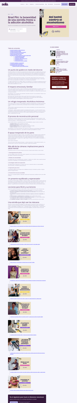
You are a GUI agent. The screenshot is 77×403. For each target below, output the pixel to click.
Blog (46, 4)
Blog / (9, 14)
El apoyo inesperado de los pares (16, 54)
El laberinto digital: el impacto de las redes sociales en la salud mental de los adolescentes (25, 298)
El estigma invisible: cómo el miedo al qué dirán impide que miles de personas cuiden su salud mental (27, 372)
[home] (5, 4)
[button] (23, 4)
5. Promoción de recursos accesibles (20, 60)
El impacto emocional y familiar (15, 51)
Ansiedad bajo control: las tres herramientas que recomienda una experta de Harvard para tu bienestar (28, 280)
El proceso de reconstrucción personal (16, 53)
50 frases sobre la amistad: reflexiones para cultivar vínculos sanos (21, 390)
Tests (27, 4)
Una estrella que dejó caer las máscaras (17, 65)
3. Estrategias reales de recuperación (20, 58)
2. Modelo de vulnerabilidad (19, 57)
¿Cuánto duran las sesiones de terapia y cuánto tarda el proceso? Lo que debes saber (25, 244)
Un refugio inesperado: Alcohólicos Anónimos (18, 52)
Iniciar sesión (64, 4)
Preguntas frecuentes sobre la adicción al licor (20, 66)
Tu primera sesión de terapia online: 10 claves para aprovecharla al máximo (23, 334)
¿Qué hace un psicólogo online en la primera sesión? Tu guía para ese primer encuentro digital (26, 316)
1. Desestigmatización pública (19, 56)
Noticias (12, 14)
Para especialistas (57, 4)
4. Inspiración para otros (18, 59)
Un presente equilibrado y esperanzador (17, 62)
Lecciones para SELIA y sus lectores (16, 64)
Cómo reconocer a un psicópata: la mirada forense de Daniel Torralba (22, 262)
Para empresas (50, 4)
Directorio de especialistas (40, 4)
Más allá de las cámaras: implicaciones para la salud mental (20, 55)
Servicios (22, 4)
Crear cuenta (72, 4)
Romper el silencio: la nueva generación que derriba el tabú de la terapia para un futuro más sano (27, 226)
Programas (31, 4)
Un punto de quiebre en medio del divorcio (17, 50)
